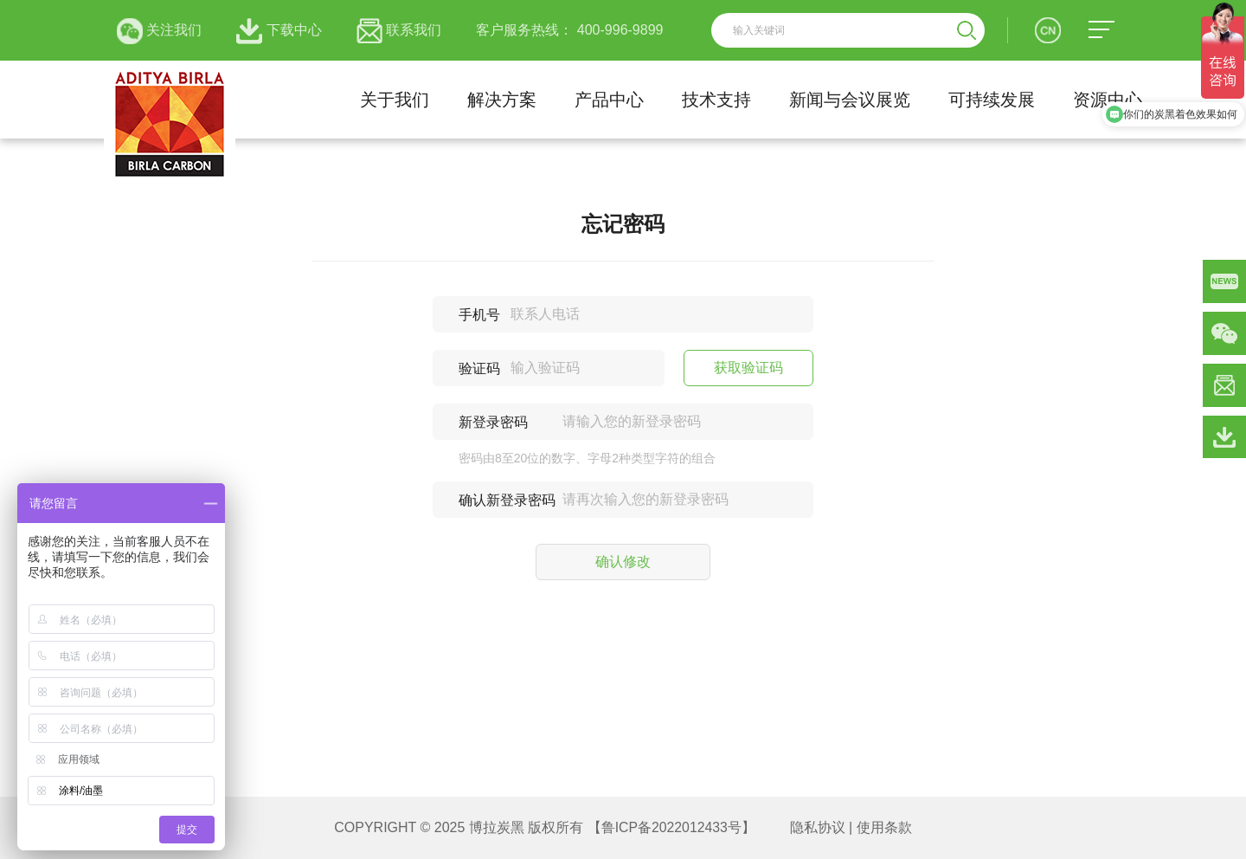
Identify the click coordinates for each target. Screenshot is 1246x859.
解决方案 (501, 99)
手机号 (479, 314)
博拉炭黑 (495, 827)
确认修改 (623, 561)
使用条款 (885, 827)
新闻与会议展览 (849, 99)
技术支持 (716, 99)
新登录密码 (493, 422)
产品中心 (609, 99)
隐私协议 (817, 827)
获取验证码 (748, 367)
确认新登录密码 (507, 500)
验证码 (479, 368)
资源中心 (1107, 99)
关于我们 (394, 99)
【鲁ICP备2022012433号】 (671, 827)
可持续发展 (991, 99)
